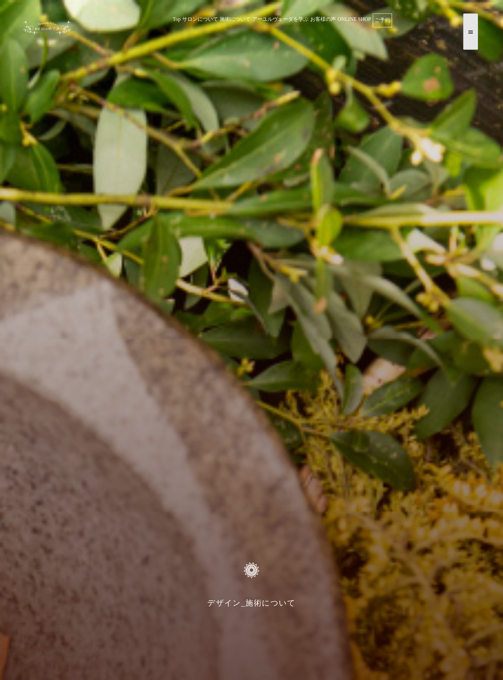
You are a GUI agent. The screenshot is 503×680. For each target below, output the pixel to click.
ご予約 (382, 20)
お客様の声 (323, 19)
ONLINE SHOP (354, 19)
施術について (235, 19)
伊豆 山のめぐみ (47, 32)
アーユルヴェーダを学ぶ (280, 19)
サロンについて (200, 19)
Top (177, 19)
